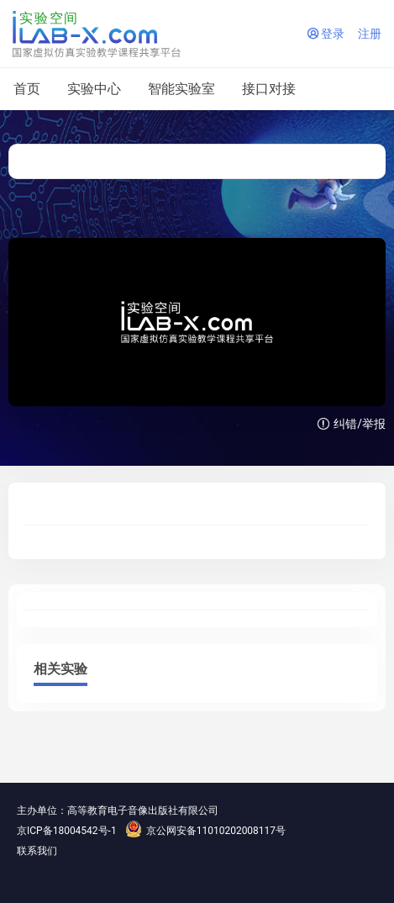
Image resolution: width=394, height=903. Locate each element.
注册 (369, 33)
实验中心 (94, 89)
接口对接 (269, 89)
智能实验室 (181, 89)
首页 (26, 89)
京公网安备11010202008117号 (205, 831)
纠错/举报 (352, 423)
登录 (325, 33)
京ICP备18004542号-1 (67, 831)
